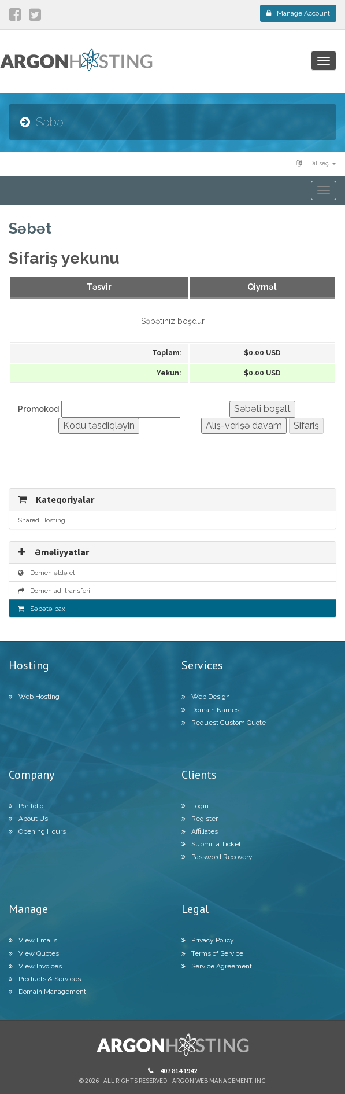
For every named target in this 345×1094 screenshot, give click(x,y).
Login (195, 806)
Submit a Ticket (211, 844)
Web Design (205, 697)
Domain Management (47, 992)
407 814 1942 (172, 1070)
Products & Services (45, 979)
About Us (28, 819)
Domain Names (210, 710)
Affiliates (199, 831)
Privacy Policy (207, 940)
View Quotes (34, 953)
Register (199, 819)
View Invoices (35, 966)
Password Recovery (217, 857)
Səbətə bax (41, 609)
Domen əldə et (46, 573)
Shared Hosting (41, 520)
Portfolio (26, 806)
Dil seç (316, 163)
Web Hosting (34, 697)
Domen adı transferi (54, 591)
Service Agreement (216, 966)
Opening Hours (37, 831)
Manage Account (298, 13)
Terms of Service (212, 953)
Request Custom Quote (223, 723)
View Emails (33, 940)
